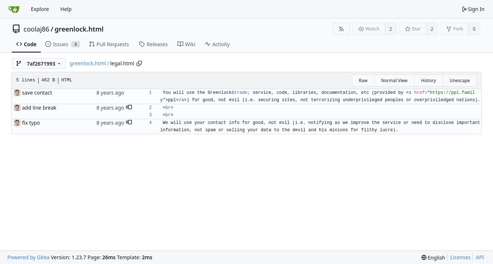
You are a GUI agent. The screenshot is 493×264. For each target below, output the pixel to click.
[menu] (433, 257)
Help (66, 9)
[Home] (14, 9)
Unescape (460, 80)
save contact (37, 92)
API (480, 257)
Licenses (460, 257)
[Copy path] (139, 63)
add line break (39, 107)
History (428, 80)
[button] (129, 107)
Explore (40, 9)
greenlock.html (79, 29)
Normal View (394, 80)
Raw (363, 80)
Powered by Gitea (28, 257)
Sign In (473, 9)
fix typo (31, 122)
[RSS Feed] (341, 29)
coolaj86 (36, 29)
